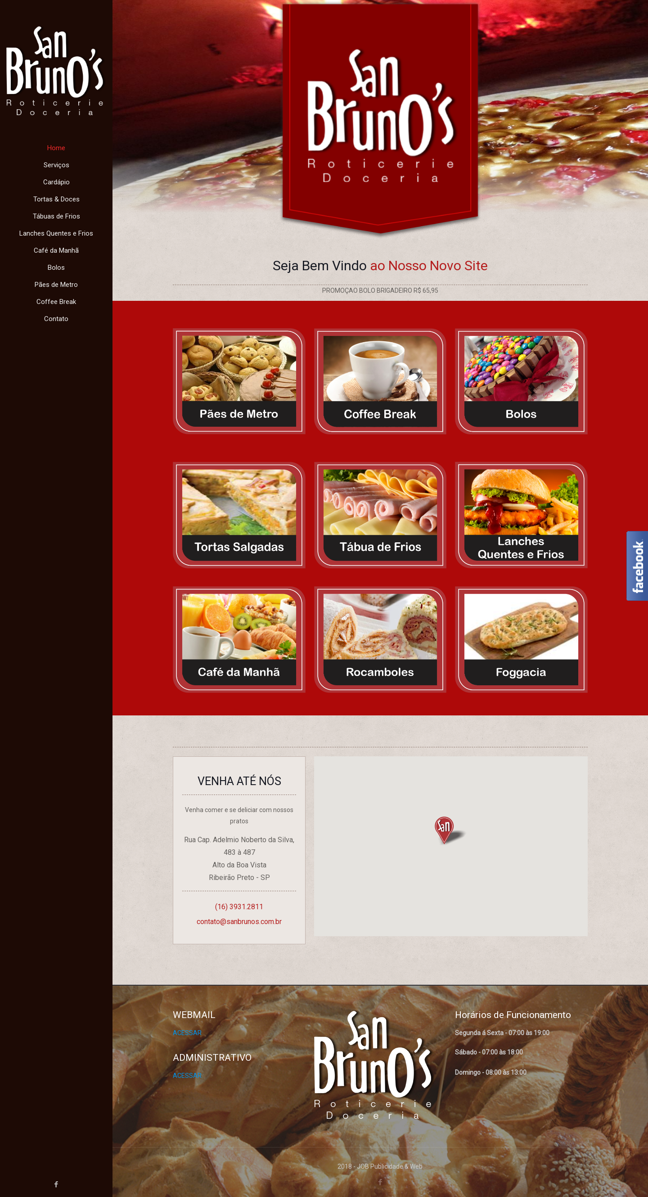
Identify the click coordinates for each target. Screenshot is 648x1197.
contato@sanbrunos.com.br (239, 921)
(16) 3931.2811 (239, 906)
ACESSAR (187, 1032)
